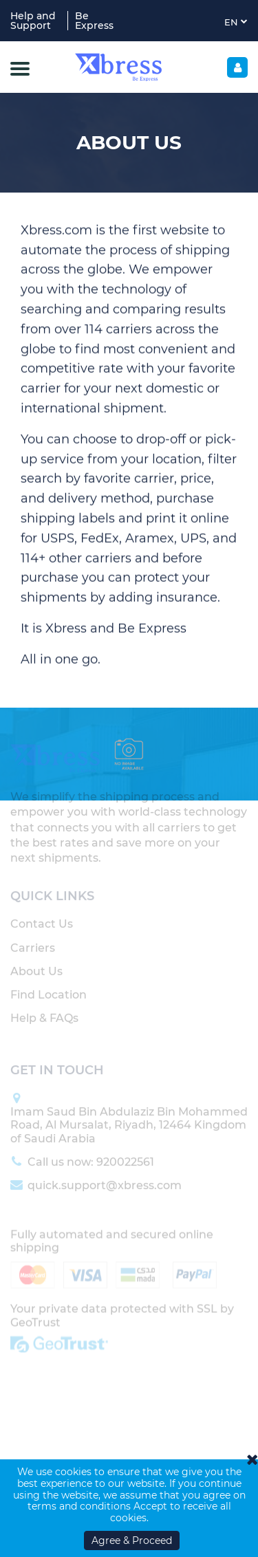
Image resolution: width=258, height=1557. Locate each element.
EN (236, 22)
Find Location (48, 985)
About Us (36, 961)
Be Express (94, 20)
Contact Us (41, 914)
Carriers (32, 938)
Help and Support (33, 20)
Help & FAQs (44, 1008)
